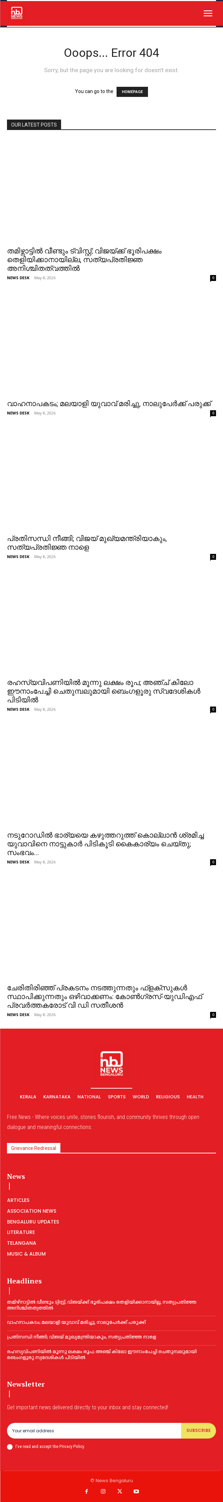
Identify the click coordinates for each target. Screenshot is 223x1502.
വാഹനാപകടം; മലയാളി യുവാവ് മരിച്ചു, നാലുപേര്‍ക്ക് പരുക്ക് (109, 403)
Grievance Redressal (33, 1148)
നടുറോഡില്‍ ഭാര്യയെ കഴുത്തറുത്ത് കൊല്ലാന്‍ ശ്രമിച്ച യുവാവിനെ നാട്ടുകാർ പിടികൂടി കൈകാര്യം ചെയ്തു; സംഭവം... (105, 844)
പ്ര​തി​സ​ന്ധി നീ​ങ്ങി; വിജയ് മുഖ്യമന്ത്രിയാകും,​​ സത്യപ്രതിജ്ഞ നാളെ (87, 542)
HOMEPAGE (132, 92)
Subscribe (198, 1430)
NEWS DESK (18, 277)
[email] (94, 1430)
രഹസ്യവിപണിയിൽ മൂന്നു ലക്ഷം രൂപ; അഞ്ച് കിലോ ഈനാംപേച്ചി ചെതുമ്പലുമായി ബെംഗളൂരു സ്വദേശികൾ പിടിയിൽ (103, 691)
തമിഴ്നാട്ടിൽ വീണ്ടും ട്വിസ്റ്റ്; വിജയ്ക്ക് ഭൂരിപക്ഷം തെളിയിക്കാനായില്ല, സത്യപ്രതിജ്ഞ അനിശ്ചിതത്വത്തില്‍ (84, 260)
